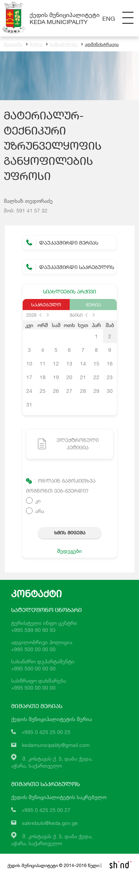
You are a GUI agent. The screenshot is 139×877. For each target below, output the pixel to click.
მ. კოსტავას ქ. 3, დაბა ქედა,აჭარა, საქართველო (52, 839)
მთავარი (13, 44)
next (48, 315)
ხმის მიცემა (69, 533)
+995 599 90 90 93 (33, 630)
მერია (34, 44)
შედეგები (69, 551)
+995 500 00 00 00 (33, 649)
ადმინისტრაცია (100, 44)
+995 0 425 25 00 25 (45, 732)
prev (40, 315)
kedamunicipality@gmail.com (56, 745)
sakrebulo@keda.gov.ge (50, 823)
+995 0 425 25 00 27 (45, 810)
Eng (108, 18)
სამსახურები (61, 44)
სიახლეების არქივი (69, 291)
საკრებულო (46, 304)
